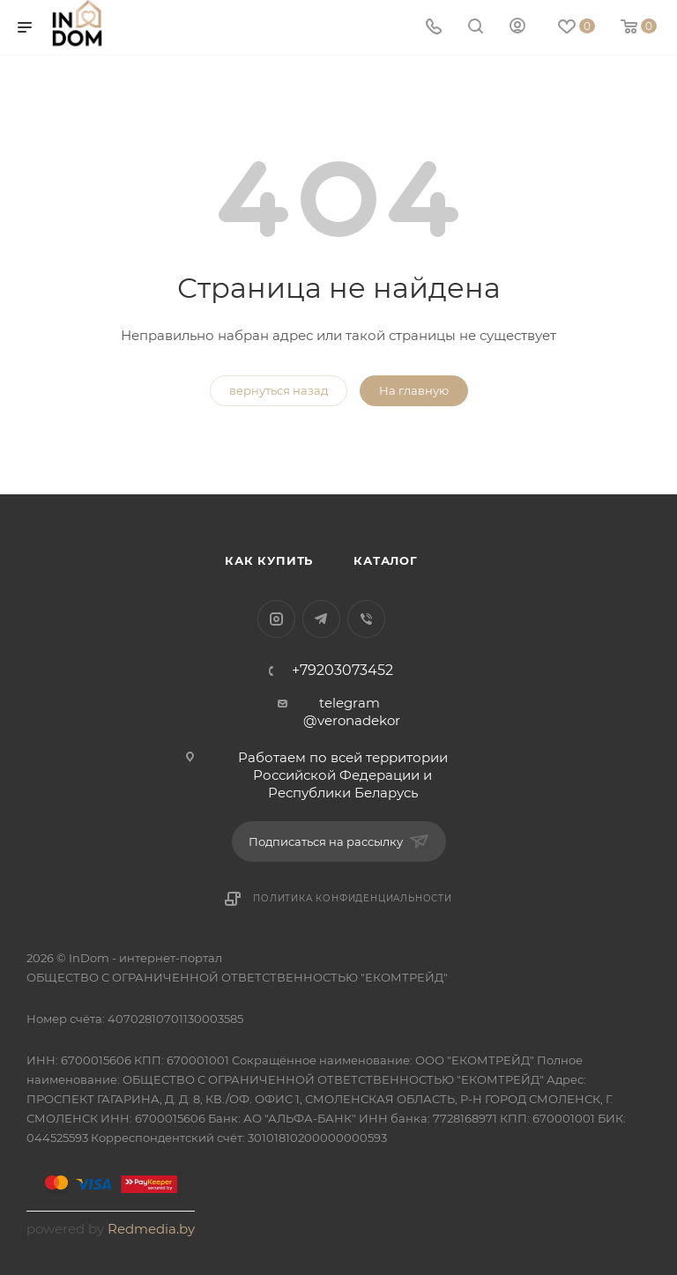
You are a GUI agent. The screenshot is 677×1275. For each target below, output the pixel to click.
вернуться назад (278, 390)
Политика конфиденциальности (352, 898)
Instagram (276, 619)
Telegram (321, 619)
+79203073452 (342, 670)
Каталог (385, 560)
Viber (366, 619)
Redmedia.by (151, 1228)
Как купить (269, 560)
